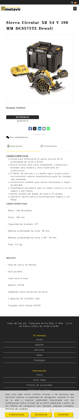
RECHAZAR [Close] (41, 415)
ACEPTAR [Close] (63, 415)
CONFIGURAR (16, 415)
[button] (75, 8)
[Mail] (44, 129)
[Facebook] (31, 129)
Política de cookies (16, 409)
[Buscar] (72, 3)
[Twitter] (35, 129)
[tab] (22, 146)
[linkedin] (40, 129)
